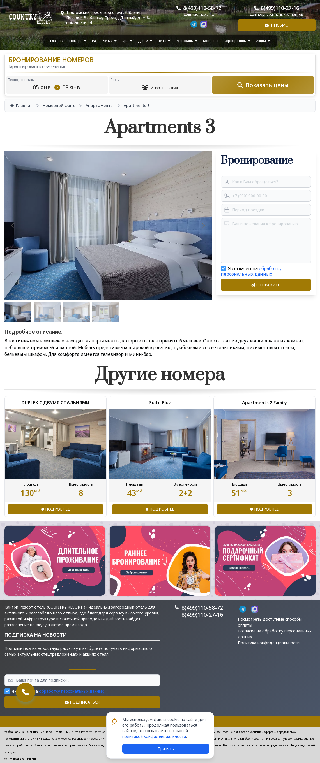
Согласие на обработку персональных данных (275, 633)
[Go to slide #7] (192, 312)
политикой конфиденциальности (154, 736)
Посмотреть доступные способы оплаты (270, 622)
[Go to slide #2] (47, 312)
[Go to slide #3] (76, 312)
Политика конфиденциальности (269, 642)
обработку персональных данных (251, 271)
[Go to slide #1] (17, 312)
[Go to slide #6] (163, 312)
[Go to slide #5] (134, 312)
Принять (166, 748)
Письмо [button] (277, 25)
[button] (54, 561)
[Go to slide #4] (105, 312)
